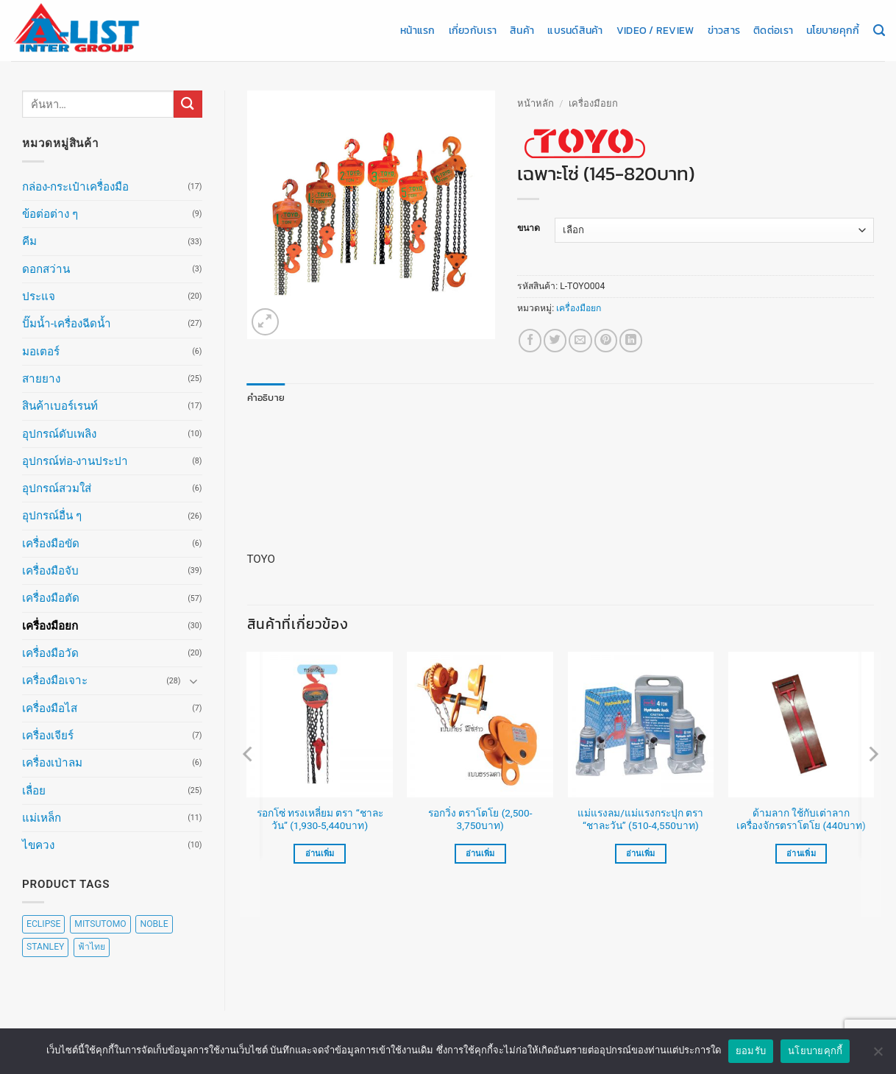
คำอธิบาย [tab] (263, 397)
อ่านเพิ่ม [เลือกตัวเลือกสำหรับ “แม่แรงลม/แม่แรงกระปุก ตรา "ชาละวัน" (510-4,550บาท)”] (640, 853)
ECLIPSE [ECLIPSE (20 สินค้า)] (43, 924)
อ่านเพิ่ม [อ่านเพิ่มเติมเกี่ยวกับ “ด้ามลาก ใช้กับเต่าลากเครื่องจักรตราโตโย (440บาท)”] (801, 853)
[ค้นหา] (879, 31)
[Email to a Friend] (580, 340)
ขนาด (528, 228)
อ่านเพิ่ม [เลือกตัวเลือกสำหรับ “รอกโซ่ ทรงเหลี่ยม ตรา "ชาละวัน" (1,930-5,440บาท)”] (320, 853)
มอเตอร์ (41, 351)
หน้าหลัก (535, 103)
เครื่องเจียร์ (48, 735)
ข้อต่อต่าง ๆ (50, 214)
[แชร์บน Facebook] (530, 340)
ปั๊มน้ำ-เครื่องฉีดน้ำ (66, 323)
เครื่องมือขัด (50, 543)
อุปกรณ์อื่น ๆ (52, 515)
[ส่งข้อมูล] (188, 104)
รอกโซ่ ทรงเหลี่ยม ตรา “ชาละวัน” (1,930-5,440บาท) (320, 818)
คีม (29, 241)
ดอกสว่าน (46, 269)
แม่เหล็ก (41, 818)
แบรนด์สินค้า (574, 30)
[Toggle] (193, 680)
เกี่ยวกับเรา (473, 30)
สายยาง (41, 378)
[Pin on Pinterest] (605, 340)
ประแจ (38, 296)
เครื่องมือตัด (50, 598)
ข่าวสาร (724, 30)
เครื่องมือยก (50, 626)
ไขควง (38, 845)
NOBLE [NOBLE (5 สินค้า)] (154, 924)
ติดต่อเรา (773, 30)
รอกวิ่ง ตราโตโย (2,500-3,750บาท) (480, 818)
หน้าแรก (417, 30)
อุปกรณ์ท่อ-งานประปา (75, 461)
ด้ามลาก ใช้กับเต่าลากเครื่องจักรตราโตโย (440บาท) (801, 818)
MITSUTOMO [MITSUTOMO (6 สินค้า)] (100, 924)
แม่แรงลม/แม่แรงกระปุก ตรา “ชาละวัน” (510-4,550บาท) (640, 818)
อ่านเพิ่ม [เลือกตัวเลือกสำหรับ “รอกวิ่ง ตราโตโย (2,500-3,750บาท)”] (480, 853)
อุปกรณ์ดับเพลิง (59, 434)
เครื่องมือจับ (50, 570)
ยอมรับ (751, 1050)
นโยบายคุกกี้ (832, 30)
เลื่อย (34, 790)
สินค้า (522, 30)
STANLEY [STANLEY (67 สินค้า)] (45, 947)
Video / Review (655, 30)
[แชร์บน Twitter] (555, 340)
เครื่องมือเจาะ (55, 680)
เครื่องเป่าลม (52, 762)
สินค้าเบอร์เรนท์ (60, 406)
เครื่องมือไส (49, 708)
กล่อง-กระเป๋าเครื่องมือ (75, 186)
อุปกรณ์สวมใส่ (56, 488)
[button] (265, 321)
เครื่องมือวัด (50, 653)
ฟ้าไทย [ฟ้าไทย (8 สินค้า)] (91, 947)
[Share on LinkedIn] (630, 340)
